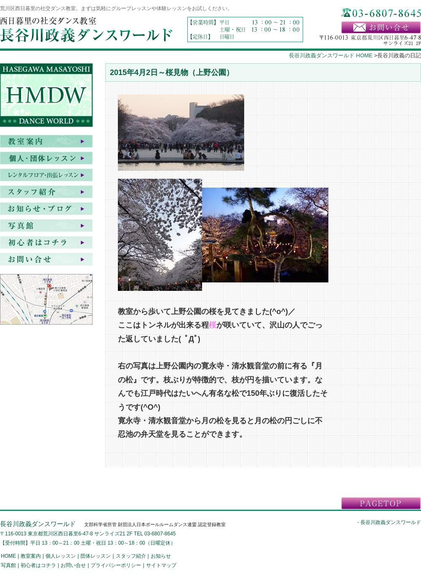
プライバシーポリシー (116, 565)
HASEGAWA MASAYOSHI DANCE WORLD (46, 97)
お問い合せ (46, 259)
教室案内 (46, 141)
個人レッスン (60, 556)
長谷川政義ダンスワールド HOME (331, 55)
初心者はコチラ (46, 242)
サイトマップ (161, 565)
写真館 (46, 225)
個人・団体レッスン (46, 158)
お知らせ (46, 208)
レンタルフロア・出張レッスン (46, 175)
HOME (8, 556)
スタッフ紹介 (46, 191)
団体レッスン (95, 556)
